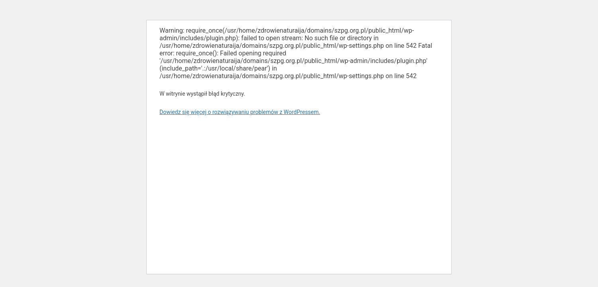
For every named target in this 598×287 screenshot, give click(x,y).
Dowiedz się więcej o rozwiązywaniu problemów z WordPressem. (239, 112)
